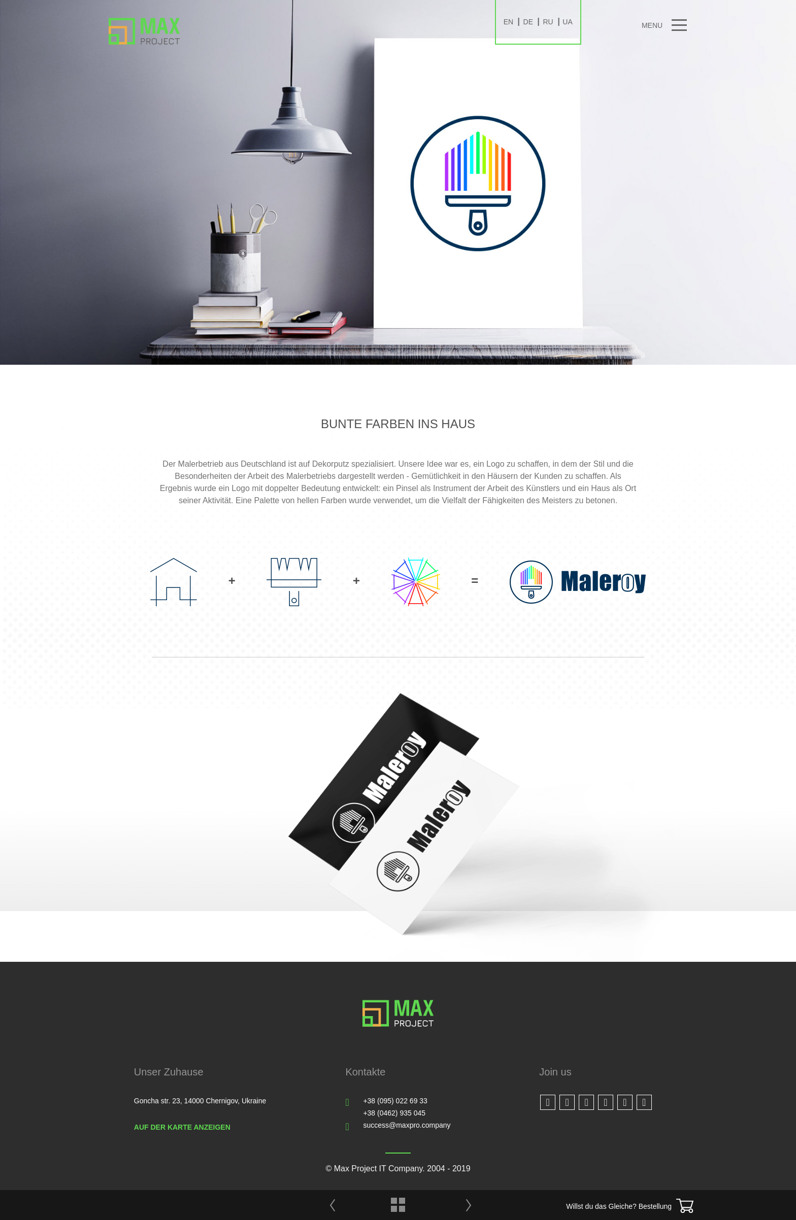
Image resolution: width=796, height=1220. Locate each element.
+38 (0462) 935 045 (394, 1113)
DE (528, 22)
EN (508, 22)
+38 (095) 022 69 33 (395, 1101)
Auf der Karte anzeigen (182, 1127)
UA (567, 22)
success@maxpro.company (406, 1125)
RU (548, 22)
